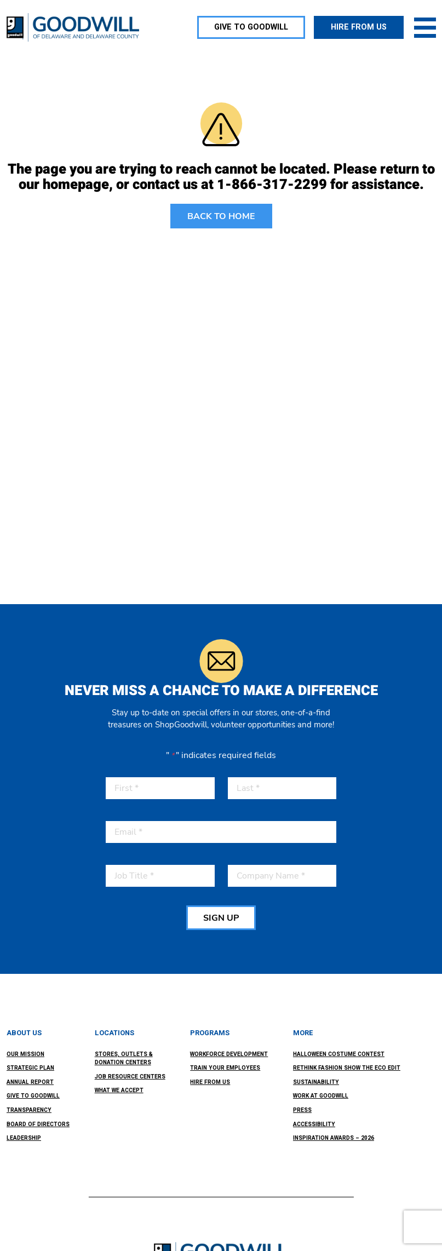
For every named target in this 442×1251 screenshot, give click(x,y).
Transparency (29, 1110)
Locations (114, 1033)
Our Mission (25, 1054)
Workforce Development (229, 1054)
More (303, 1033)
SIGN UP (221, 918)
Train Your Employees (225, 1068)
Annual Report (30, 1082)
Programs (209, 1033)
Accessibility (314, 1124)
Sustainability (316, 1082)
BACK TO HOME (221, 216)
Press (302, 1110)
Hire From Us (210, 1082)
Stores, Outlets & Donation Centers (124, 1058)
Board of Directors (38, 1124)
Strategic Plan (30, 1068)
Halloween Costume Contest (338, 1054)
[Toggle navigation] (425, 27)
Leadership (24, 1138)
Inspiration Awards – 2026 (333, 1138)
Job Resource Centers (130, 1076)
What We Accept (119, 1090)
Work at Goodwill (320, 1096)
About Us (24, 1033)
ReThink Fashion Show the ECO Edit (346, 1068)
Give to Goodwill (33, 1096)
